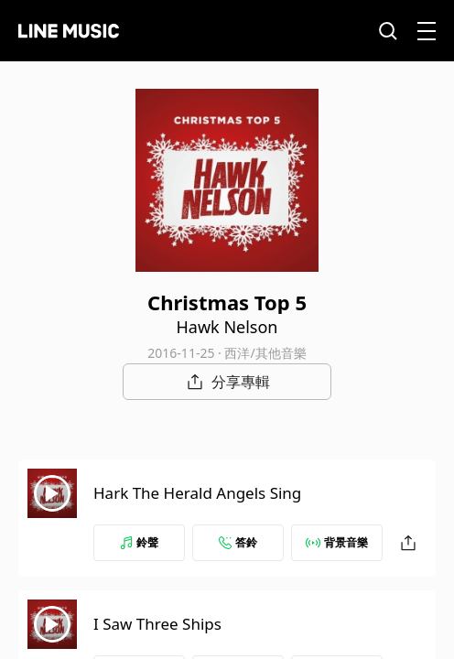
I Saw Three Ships (157, 623)
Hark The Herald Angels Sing (197, 492)
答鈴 (238, 542)
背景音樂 (337, 542)
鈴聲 (139, 542)
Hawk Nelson (227, 327)
